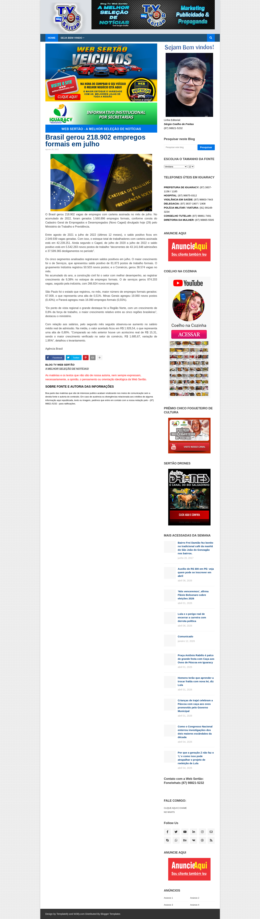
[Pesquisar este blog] (180, 147)
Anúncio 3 (168, 905)
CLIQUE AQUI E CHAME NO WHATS (175, 810)
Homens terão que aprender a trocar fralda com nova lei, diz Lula (196, 681)
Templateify (62, 914)
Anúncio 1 (168, 898)
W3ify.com (79, 914)
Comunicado (185, 636)
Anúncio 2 (194, 898)
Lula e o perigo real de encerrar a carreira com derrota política (192, 617)
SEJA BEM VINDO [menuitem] (71, 37)
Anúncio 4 (194, 905)
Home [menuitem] (52, 37)
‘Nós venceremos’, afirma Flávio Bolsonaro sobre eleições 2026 (193, 595)
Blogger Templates (110, 914)
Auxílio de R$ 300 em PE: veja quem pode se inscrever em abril (196, 572)
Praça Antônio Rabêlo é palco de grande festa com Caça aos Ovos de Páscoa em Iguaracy (196, 659)
